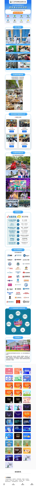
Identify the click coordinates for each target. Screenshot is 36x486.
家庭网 (16, 480)
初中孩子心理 (12, 480)
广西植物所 (27, 480)
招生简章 (14, 17)
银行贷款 (27, 479)
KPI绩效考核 (19, 479)
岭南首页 (8, 17)
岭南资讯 (18, 472)
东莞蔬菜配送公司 (15, 481)
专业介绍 (21, 17)
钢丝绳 (23, 479)
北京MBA (7, 480)
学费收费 (28, 17)
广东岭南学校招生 (8, 479)
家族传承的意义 (8, 481)
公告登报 (20, 480)
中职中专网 (21, 481)
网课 (23, 480)
